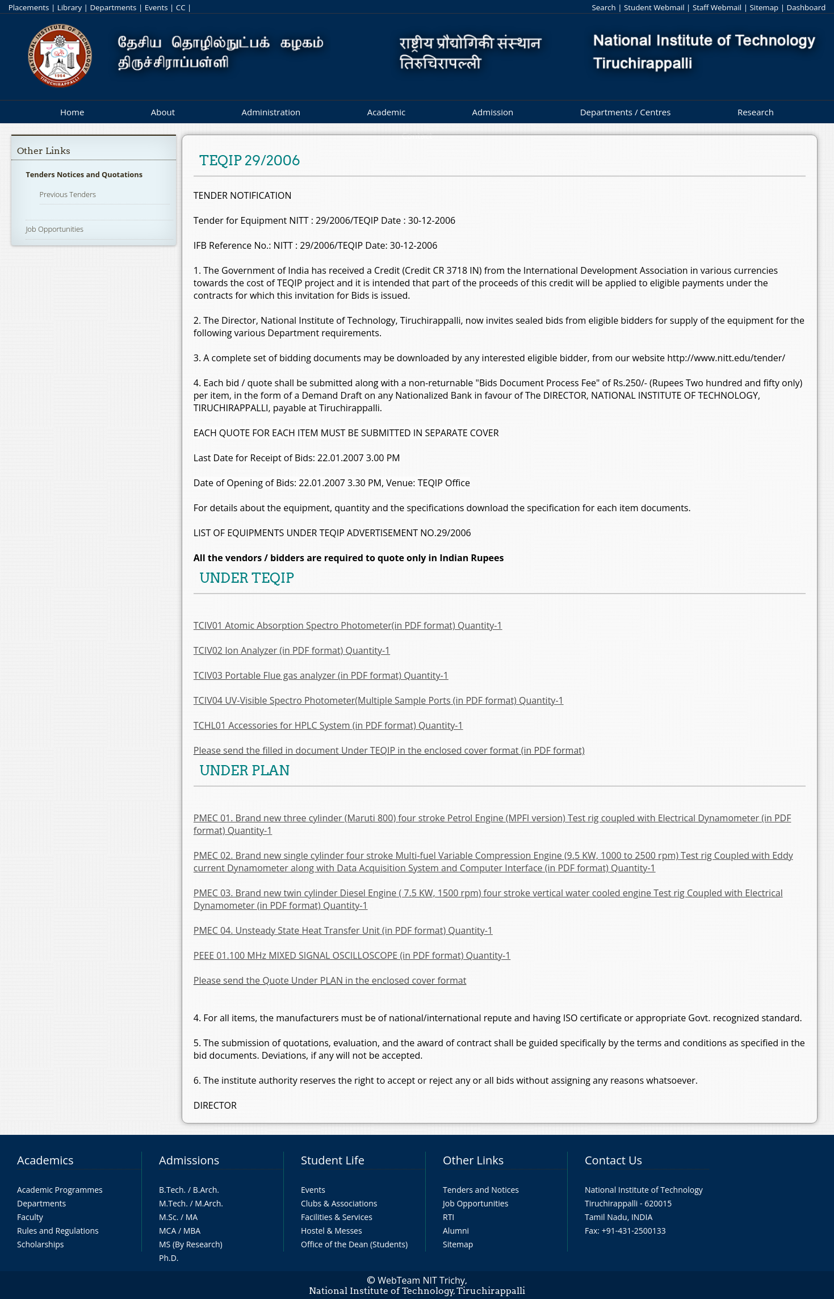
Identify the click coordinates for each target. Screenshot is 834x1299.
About (163, 112)
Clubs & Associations (339, 1203)
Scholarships (40, 1244)
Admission (493, 112)
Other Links (43, 150)
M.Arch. (209, 1203)
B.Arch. (206, 1189)
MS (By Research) (191, 1244)
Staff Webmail (717, 7)
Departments (113, 7)
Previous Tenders (68, 194)
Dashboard (806, 7)
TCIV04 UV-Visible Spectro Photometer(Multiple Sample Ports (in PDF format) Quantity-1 (379, 700)
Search (603, 7)
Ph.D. (169, 1257)
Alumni (456, 1230)
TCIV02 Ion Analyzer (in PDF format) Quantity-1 (292, 650)
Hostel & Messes (331, 1230)
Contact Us (613, 1160)
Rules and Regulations (58, 1230)
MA (192, 1217)
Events (156, 7)
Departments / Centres (625, 112)
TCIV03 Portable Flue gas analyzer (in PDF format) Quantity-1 (321, 675)
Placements (29, 7)
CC (181, 7)
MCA (167, 1230)
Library (69, 7)
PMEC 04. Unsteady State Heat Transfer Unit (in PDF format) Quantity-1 (343, 930)
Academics (45, 1160)
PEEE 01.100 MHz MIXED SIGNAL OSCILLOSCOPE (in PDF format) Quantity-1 (352, 955)
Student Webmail (654, 7)
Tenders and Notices (481, 1189)
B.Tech (171, 1189)
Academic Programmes (60, 1189)
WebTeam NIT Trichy (421, 1280)
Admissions (189, 1160)
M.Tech (172, 1203)
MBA (192, 1230)
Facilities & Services (336, 1217)
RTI (448, 1217)
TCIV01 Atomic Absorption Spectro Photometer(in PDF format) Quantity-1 (348, 625)
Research (755, 112)
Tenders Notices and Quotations (84, 174)
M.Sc (168, 1217)
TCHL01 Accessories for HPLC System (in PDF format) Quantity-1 (328, 725)
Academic (386, 112)
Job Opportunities (54, 229)
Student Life (332, 1160)
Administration (271, 112)
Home (72, 112)
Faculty (30, 1217)
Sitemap (763, 7)
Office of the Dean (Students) (354, 1244)
